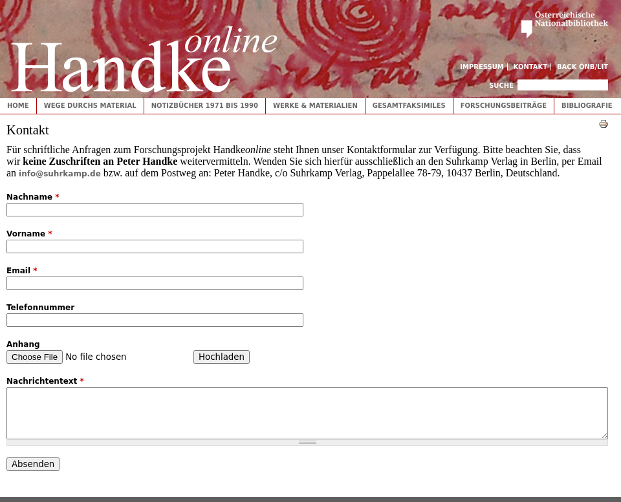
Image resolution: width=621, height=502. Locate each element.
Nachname (33, 197)
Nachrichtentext (45, 381)
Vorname (29, 233)
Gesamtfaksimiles (409, 105)
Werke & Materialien (315, 105)
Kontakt (531, 66)
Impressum (482, 66)
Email (21, 270)
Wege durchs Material (90, 105)
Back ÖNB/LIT (582, 66)
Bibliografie (587, 105)
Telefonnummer (40, 307)
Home (18, 105)
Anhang (23, 344)
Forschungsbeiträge (504, 105)
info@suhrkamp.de (60, 173)
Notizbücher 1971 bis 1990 (204, 105)
